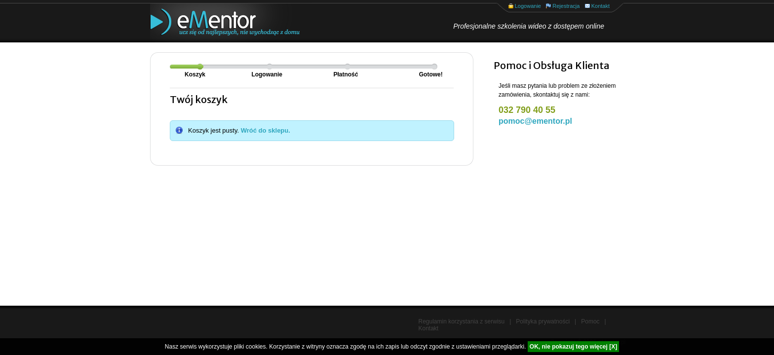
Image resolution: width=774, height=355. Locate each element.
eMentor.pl (216, 22)
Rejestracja (566, 6)
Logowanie (528, 6)
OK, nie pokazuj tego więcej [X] (573, 346)
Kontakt (600, 6)
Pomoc (590, 321)
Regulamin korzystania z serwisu (462, 321)
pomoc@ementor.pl (535, 121)
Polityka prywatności (543, 321)
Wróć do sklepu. (265, 130)
